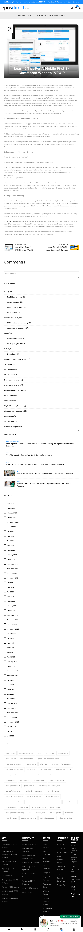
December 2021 (12, 708)
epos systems (63, 753)
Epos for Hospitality (11, 318)
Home (20, 15)
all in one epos (9, 421)
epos (39, 753)
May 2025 (10, 541)
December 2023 (12, 615)
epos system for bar (13, 785)
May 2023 (10, 647)
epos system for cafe (28, 818)
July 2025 (10, 531)
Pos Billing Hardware (14, 297)
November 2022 (12, 675)
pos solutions (24, 780)
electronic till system (34, 796)
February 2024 (11, 606)
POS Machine (9, 369)
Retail (6, 333)
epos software (11, 758)
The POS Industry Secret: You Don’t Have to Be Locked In (29, 455)
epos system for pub (57, 780)
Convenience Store (14, 338)
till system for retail (52, 796)
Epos (6, 292)
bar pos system (55, 812)
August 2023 (11, 633)
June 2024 (10, 587)
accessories (8, 401)
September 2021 (12, 722)
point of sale (67, 775)
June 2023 (10, 643)
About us (60, 844)
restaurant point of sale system (50, 785)
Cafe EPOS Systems (30, 888)
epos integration (70, 802)
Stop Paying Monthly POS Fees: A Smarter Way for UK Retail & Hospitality (35, 464)
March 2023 (10, 657)
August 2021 (11, 726)
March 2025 (10, 550)
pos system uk (29, 785)
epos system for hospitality (61, 764)
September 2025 (12, 522)
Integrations (47, 873)
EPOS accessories (10, 395)
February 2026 (11, 513)
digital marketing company (14, 411)
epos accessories (32, 802)
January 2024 (11, 610)
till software (69, 812)
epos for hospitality (39, 807)
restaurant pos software (14, 769)
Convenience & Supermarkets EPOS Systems (9, 854)
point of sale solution (47, 818)
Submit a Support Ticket (60, 859)
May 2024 (10, 592)
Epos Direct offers (10, 221)
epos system (9, 416)
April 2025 (10, 545)
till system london (65, 818)
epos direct (24, 807)
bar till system (40, 812)
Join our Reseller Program (46, 901)
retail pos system (39, 780)
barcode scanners (52, 775)
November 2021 (12, 712)
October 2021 (11, 717)
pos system (50, 753)
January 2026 (11, 517)
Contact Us (61, 848)
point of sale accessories (51, 802)
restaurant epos (13, 302)
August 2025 (11, 527)
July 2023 (10, 638)
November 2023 (12, 620)
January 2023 (11, 666)
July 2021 (9, 731)
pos (30, 812)
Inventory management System (15, 359)
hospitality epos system (14, 796)
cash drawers (55, 807)
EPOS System (12, 312)
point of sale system (14, 307)
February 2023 (11, 661)
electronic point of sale (63, 769)
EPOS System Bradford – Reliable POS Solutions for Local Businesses (45, 473)
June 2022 (10, 685)
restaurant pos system (33, 775)
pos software (10, 780)
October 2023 (11, 624)
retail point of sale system (34, 791)
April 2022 (10, 694)
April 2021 (10, 736)
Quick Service (27, 892)
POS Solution (9, 375)
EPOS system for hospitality (17, 323)
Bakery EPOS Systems (30, 862)
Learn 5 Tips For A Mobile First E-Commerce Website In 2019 (41, 70)
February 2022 (11, 703)
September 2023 (12, 629)
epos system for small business (48, 758)
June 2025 (10, 536)
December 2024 (12, 564)
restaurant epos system (14, 764)
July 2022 (10, 680)
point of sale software (13, 791)
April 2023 (10, 652)
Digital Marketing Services (14, 406)
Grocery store (7, 876)
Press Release (62, 852)
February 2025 (11, 555)
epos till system (53, 791)
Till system (8, 364)
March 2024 (10, 601)
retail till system (11, 818)
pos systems (31, 764)
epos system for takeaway (15, 812)
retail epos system (14, 344)
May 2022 (10, 689)
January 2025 (11, 559)
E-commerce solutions (12, 380)
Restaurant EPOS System (16, 328)
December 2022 (12, 671)
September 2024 (12, 578)
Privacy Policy (62, 885)
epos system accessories (13, 390)
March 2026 (10, 508)
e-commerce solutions (14, 802)
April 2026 (10, 503)
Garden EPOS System (12, 426)
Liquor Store (11, 354)
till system (43, 764)
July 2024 (10, 582)
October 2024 (11, 573)
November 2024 (12, 568)
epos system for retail (13, 775)
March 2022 (10, 699)
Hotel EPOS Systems (30, 844)
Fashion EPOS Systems (10, 887)
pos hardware (11, 807)
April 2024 (10, 596)
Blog (24, 15)
